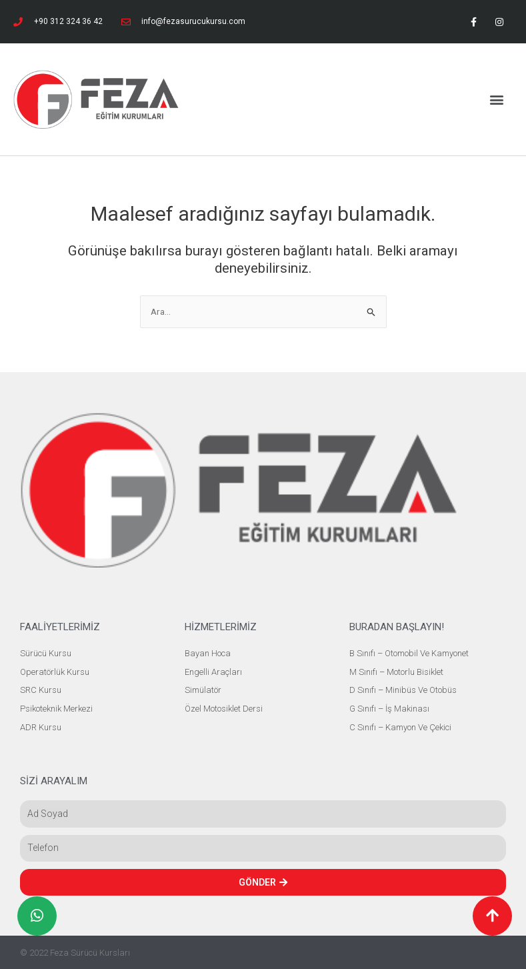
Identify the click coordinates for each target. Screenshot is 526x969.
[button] (496, 100)
